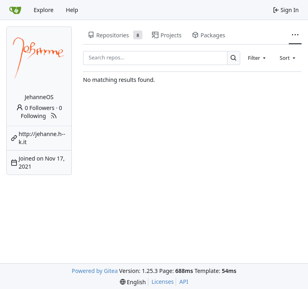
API (183, 281)
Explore (43, 10)
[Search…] (233, 58)
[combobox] (257, 57)
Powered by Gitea (95, 271)
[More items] (295, 35)
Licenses (163, 281)
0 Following (41, 112)
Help (72, 10)
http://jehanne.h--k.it (42, 138)
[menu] (133, 282)
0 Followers (35, 108)
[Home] (15, 10)
